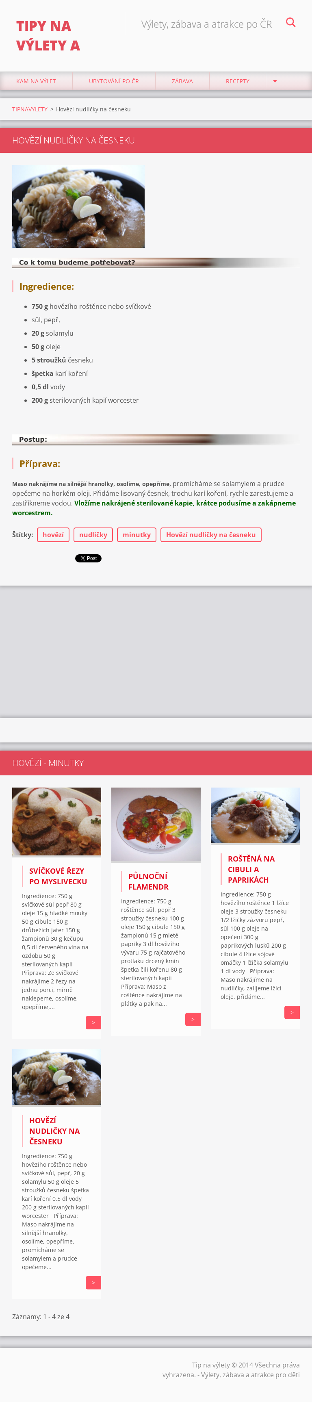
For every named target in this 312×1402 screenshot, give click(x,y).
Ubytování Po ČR (114, 81)
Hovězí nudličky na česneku (211, 534)
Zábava (182, 81)
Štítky (21, 534)
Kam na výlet (36, 81)
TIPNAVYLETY (30, 109)
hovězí (53, 534)
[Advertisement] (156, 651)
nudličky (93, 534)
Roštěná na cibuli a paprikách (251, 869)
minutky (137, 534)
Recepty (237, 81)
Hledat (291, 23)
